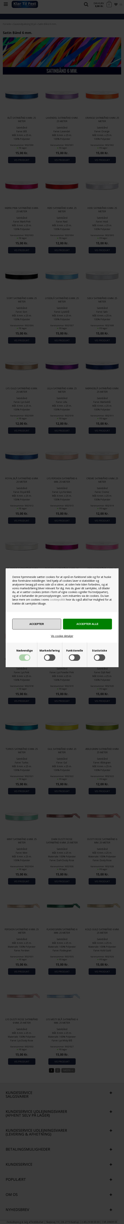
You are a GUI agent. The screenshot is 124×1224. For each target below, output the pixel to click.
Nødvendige (24, 650)
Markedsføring (50, 650)
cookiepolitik (57, 599)
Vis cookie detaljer (62, 636)
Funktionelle (74, 650)
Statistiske (99, 650)
